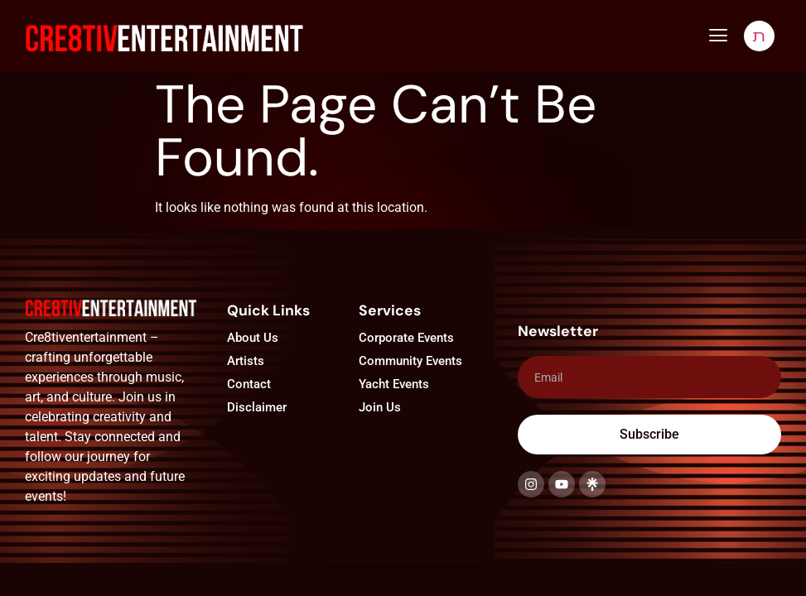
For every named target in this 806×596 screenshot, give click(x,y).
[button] (717, 35)
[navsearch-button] (759, 36)
